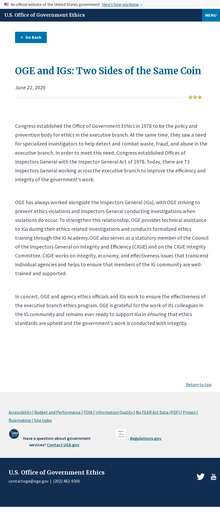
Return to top (198, 384)
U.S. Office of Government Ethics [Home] (44, 15)
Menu (211, 15)
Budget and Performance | (58, 412)
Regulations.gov (145, 438)
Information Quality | (115, 412)
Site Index (43, 420)
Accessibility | (21, 412)
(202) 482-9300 (66, 481)
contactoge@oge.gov (28, 481)
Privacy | (190, 412)
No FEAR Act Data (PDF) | (159, 412)
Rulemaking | (21, 420)
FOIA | (89, 412)
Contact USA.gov (63, 444)
